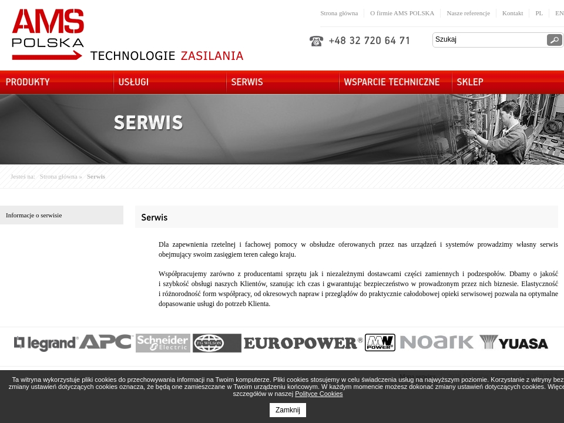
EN (559, 12)
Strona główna (339, 12)
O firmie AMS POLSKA (402, 12)
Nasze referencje (468, 12)
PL (539, 12)
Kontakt (512, 12)
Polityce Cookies (319, 393)
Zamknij (288, 410)
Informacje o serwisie (34, 215)
